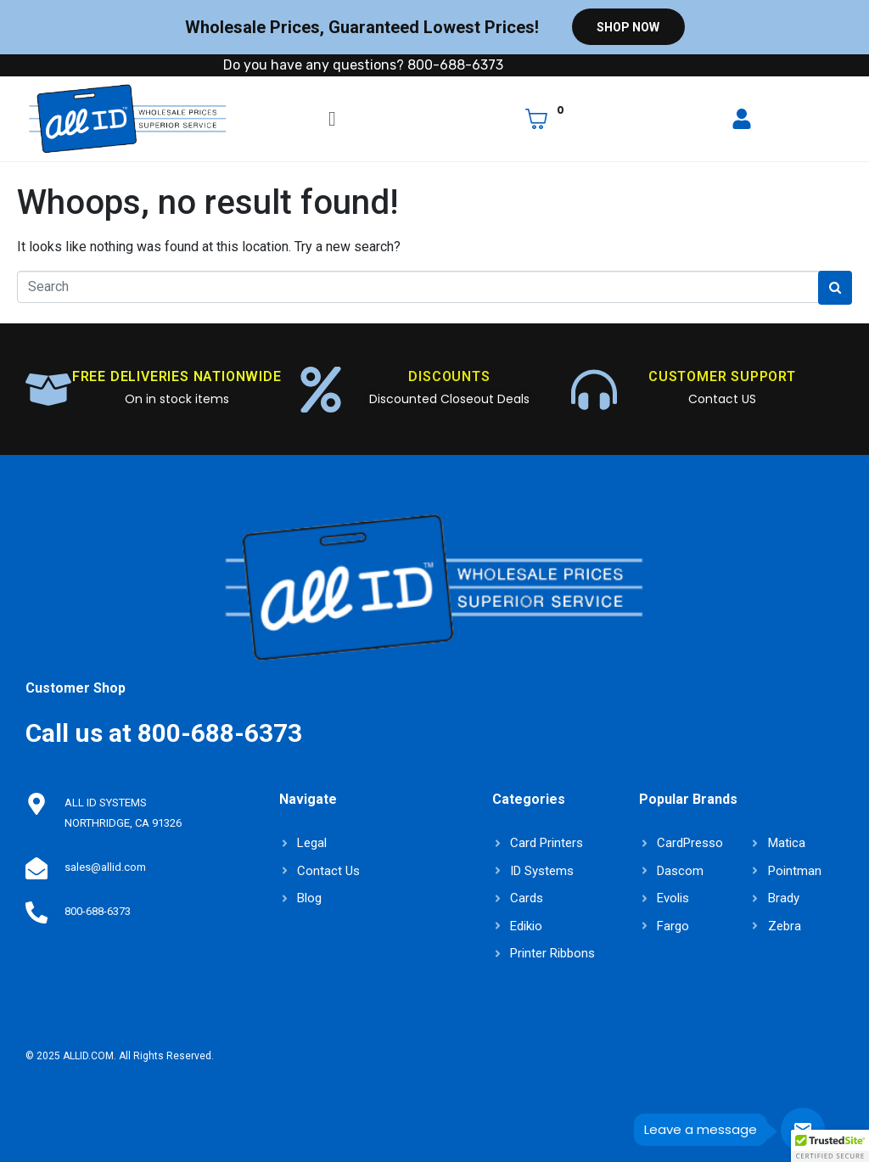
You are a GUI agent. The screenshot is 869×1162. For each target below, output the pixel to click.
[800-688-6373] (35, 911)
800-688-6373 (96, 911)
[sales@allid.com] (35, 867)
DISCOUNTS (449, 376)
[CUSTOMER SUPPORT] (594, 390)
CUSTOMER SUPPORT (722, 376)
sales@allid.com (103, 867)
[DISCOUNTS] (321, 390)
